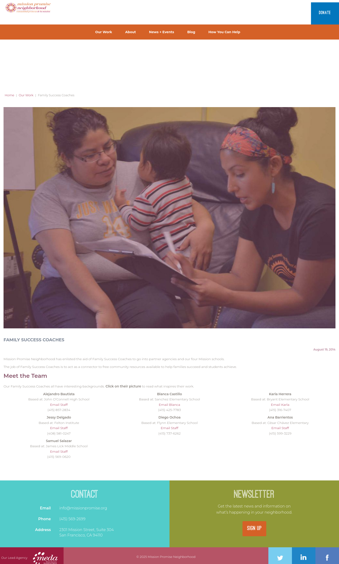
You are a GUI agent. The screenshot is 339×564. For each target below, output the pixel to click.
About (130, 32)
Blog (191, 32)
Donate (325, 13)
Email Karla (280, 405)
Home (9, 95)
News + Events (161, 32)
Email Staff (59, 405)
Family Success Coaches (34, 339)
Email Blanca (169, 405)
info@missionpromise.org (83, 508)
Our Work (103, 32)
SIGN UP (254, 529)
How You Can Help (224, 32)
